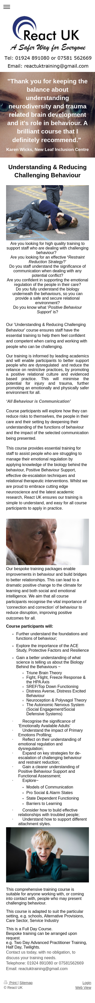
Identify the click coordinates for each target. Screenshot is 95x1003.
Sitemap (26, 983)
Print (11, 983)
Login (87, 983)
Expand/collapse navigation (47, 6)
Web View (83, 988)
